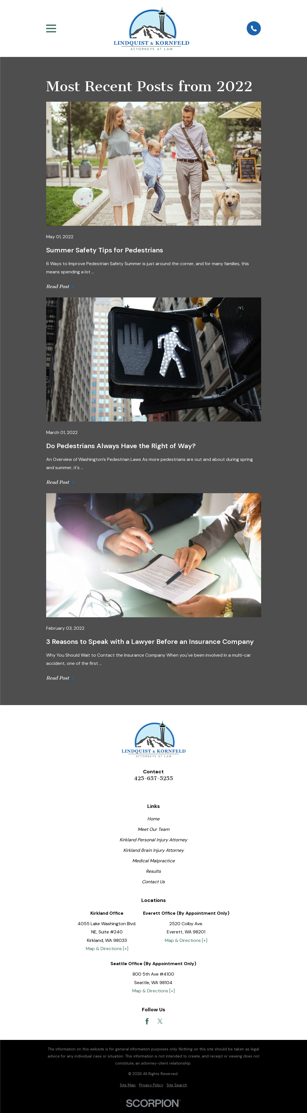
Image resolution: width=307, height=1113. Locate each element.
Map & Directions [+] (107, 949)
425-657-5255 (153, 778)
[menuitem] (128, 1085)
